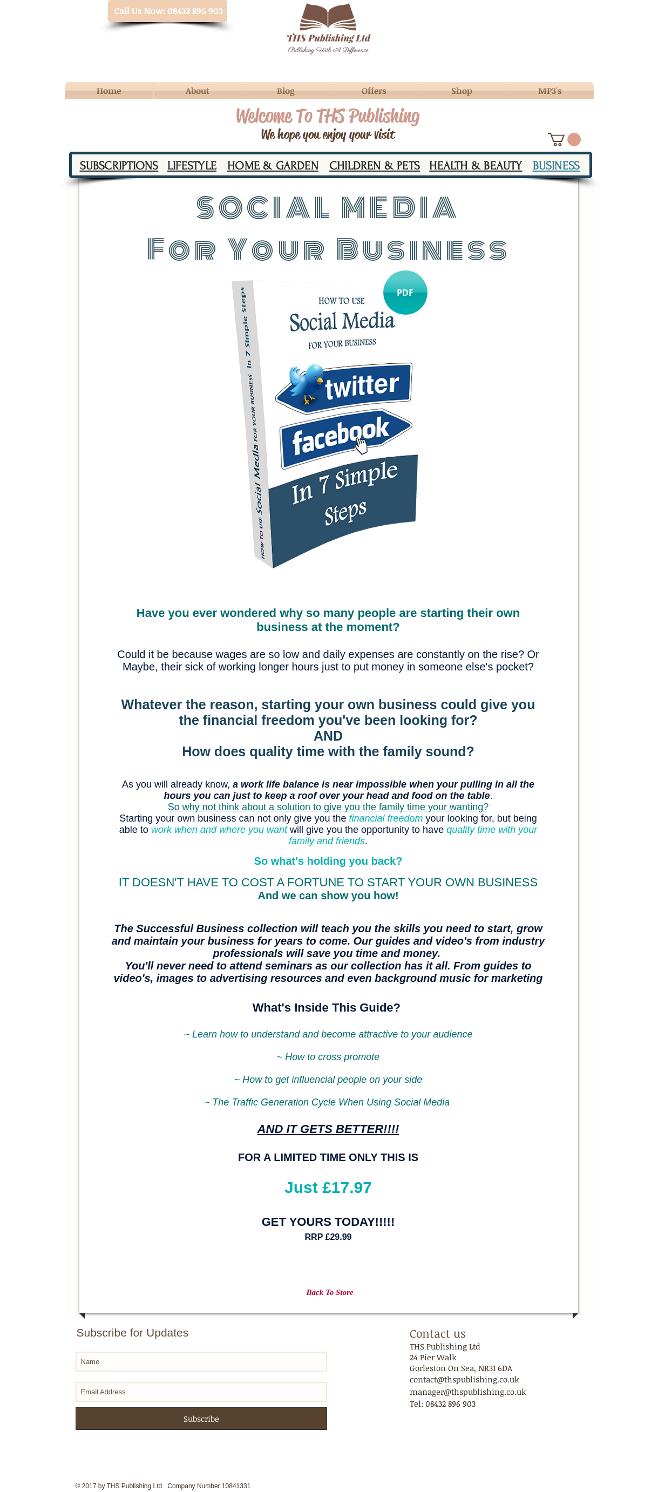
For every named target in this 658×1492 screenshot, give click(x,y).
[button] (564, 139)
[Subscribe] (201, 1418)
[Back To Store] (330, 1292)
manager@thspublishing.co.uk (468, 1391)
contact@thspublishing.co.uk (464, 1379)
